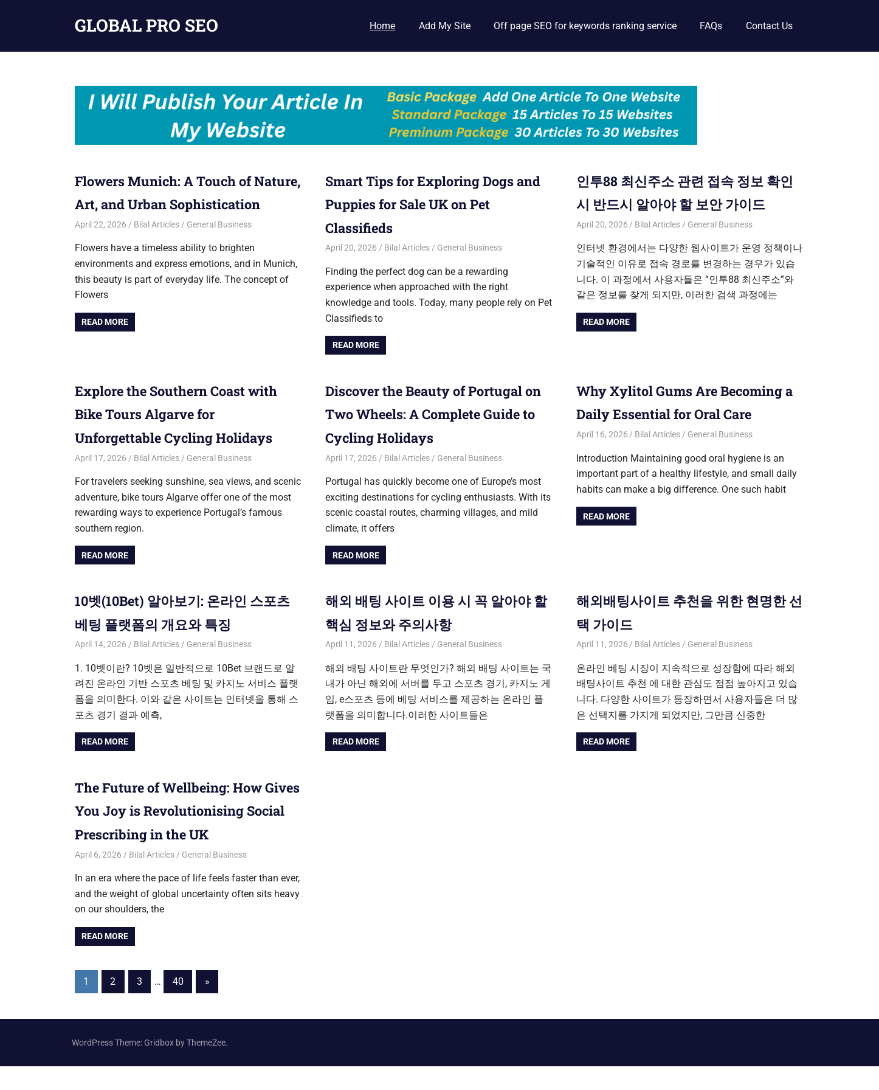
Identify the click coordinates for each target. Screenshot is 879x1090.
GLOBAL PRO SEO (146, 25)
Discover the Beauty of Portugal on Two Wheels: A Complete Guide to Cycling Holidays (437, 414)
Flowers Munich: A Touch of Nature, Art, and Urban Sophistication (173, 204)
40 (178, 1004)
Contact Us (769, 26)
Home (382, 26)
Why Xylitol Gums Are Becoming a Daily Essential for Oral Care (683, 414)
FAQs (711, 26)
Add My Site (445, 26)
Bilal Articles (156, 247)
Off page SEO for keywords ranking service (585, 26)
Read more (104, 345)
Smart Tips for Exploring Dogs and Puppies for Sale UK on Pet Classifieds (434, 204)
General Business (219, 247)
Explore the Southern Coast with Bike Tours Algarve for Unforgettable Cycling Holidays (185, 414)
